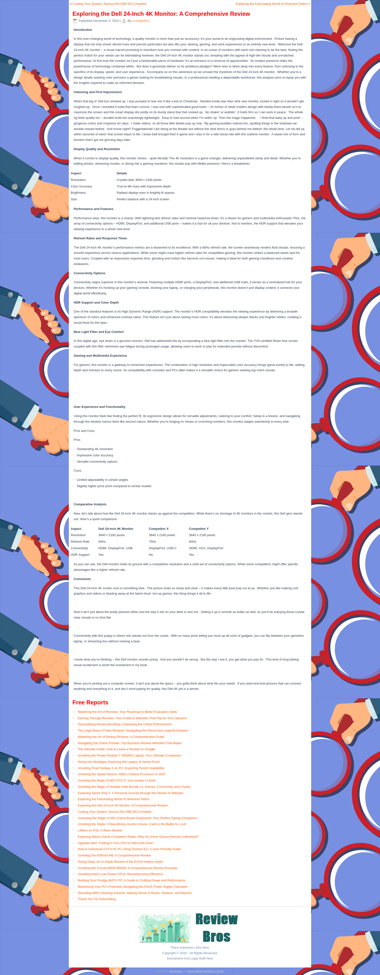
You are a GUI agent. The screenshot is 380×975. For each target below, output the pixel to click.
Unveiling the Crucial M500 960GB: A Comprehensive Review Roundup (127, 868)
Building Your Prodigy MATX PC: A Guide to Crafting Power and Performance (131, 880)
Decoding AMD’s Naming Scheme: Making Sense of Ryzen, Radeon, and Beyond (134, 893)
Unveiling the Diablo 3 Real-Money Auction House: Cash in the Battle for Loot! (132, 824)
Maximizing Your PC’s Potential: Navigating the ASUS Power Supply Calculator (133, 886)
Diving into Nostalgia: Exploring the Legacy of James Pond (118, 762)
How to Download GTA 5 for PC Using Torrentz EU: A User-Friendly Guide (129, 849)
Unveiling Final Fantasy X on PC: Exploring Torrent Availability (121, 768)
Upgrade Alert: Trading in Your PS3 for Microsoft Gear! (116, 843)
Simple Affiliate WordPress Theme (205, 971)
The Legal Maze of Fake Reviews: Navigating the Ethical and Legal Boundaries (133, 730)
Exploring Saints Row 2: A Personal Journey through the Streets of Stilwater (130, 793)
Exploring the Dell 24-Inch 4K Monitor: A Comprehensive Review (123, 805)
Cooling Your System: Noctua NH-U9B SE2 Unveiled (109, 4)
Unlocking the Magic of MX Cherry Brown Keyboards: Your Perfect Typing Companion (137, 818)
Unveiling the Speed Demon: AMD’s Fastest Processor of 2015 (122, 774)
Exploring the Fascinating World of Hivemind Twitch (271, 4)
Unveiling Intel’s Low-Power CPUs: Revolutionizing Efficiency (120, 874)
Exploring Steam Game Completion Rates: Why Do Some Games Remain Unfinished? (138, 836)
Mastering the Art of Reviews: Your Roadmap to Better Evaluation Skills (127, 712)
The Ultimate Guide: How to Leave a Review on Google (116, 749)
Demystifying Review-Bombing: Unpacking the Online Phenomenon (125, 724)
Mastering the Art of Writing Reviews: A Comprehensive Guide (121, 737)
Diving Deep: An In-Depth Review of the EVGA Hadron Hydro (120, 861)
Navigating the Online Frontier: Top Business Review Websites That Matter (130, 743)
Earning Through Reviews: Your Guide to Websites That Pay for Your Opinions (132, 718)
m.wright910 (140, 21)
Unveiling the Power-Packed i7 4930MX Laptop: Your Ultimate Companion (129, 755)
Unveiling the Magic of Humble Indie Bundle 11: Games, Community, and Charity (134, 787)
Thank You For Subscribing (96, 899)
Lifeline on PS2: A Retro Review (100, 830)
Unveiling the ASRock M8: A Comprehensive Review (114, 855)
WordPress (176, 971)
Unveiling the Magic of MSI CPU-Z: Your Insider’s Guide (117, 780)
